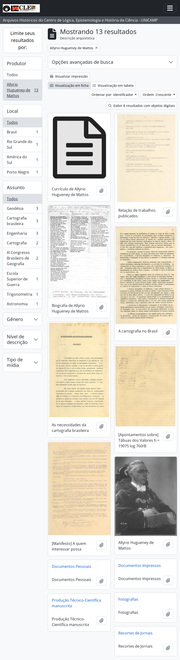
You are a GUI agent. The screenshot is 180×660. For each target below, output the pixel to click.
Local (12, 111)
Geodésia (22, 209)
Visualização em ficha (69, 85)
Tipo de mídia (15, 362)
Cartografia (22, 244)
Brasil (22, 133)
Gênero (15, 319)
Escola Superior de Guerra (22, 279)
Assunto (16, 187)
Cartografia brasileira (22, 220)
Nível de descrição (17, 339)
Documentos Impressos (139, 565)
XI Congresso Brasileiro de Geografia (22, 258)
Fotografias (128, 599)
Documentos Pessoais (71, 566)
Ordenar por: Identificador (113, 94)
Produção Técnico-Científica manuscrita (76, 603)
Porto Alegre (22, 173)
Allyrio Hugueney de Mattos (22, 90)
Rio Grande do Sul (22, 144)
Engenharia (22, 234)
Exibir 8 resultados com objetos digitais (141, 105)
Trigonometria (22, 295)
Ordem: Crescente (157, 94)
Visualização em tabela (113, 85)
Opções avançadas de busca (82, 62)
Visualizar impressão (69, 76)
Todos (12, 74)
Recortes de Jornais (135, 633)
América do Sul (22, 159)
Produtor (16, 63)
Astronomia (22, 305)
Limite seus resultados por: (22, 40)
